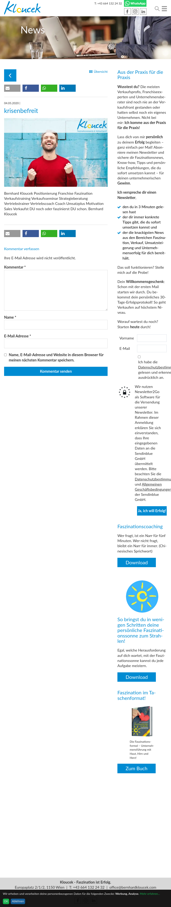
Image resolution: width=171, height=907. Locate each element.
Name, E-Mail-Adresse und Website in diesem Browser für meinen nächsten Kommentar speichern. (56, 357)
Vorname (126, 338)
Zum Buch (136, 768)
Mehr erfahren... (150, 893)
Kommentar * (15, 267)
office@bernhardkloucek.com (132, 887)
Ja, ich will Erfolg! (152, 510)
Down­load (137, 562)
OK (6, 901)
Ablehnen (18, 901)
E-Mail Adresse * (17, 336)
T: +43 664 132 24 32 (108, 3)
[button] (12, 88)
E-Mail (124, 348)
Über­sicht (101, 71)
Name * (10, 317)
